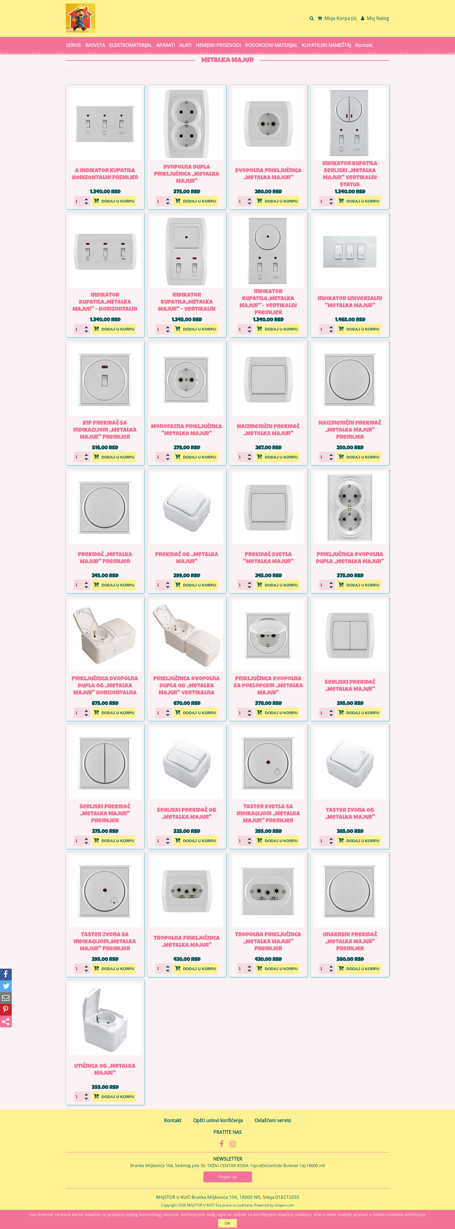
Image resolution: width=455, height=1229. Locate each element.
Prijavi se (227, 1177)
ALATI (185, 45)
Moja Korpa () (337, 18)
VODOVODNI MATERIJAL (271, 45)
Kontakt (364, 45)
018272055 (287, 1197)
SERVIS (73, 45)
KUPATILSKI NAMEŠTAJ (326, 45)
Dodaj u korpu (114, 200)
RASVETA (95, 45)
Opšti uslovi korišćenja (218, 1120)
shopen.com (284, 1204)
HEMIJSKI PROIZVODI (218, 45)
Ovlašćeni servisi (273, 1120)
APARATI (165, 45)
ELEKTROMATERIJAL (130, 45)
